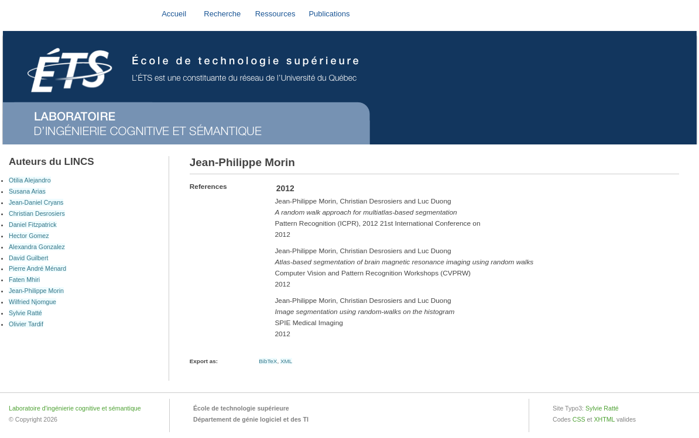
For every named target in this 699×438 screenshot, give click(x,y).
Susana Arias (27, 191)
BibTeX (268, 361)
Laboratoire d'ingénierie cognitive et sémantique (75, 408)
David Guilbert (28, 257)
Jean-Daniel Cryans (36, 202)
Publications (329, 13)
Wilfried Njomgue (32, 301)
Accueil (174, 13)
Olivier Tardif (26, 323)
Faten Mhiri (24, 279)
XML (286, 361)
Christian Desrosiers (37, 213)
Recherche (222, 13)
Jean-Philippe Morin (36, 290)
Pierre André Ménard (37, 268)
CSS (579, 419)
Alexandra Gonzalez (37, 246)
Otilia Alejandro (30, 180)
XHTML (604, 419)
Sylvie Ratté (25, 312)
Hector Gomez (29, 235)
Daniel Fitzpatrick (33, 224)
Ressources (275, 13)
